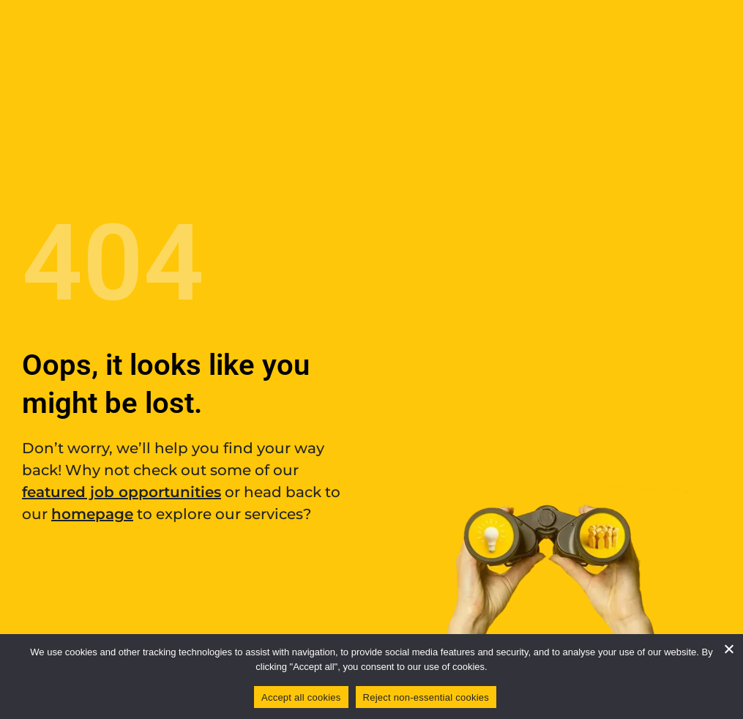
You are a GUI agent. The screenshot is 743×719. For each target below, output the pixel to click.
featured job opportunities (121, 492)
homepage (92, 514)
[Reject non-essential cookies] (728, 648)
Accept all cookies (301, 697)
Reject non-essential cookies (426, 697)
